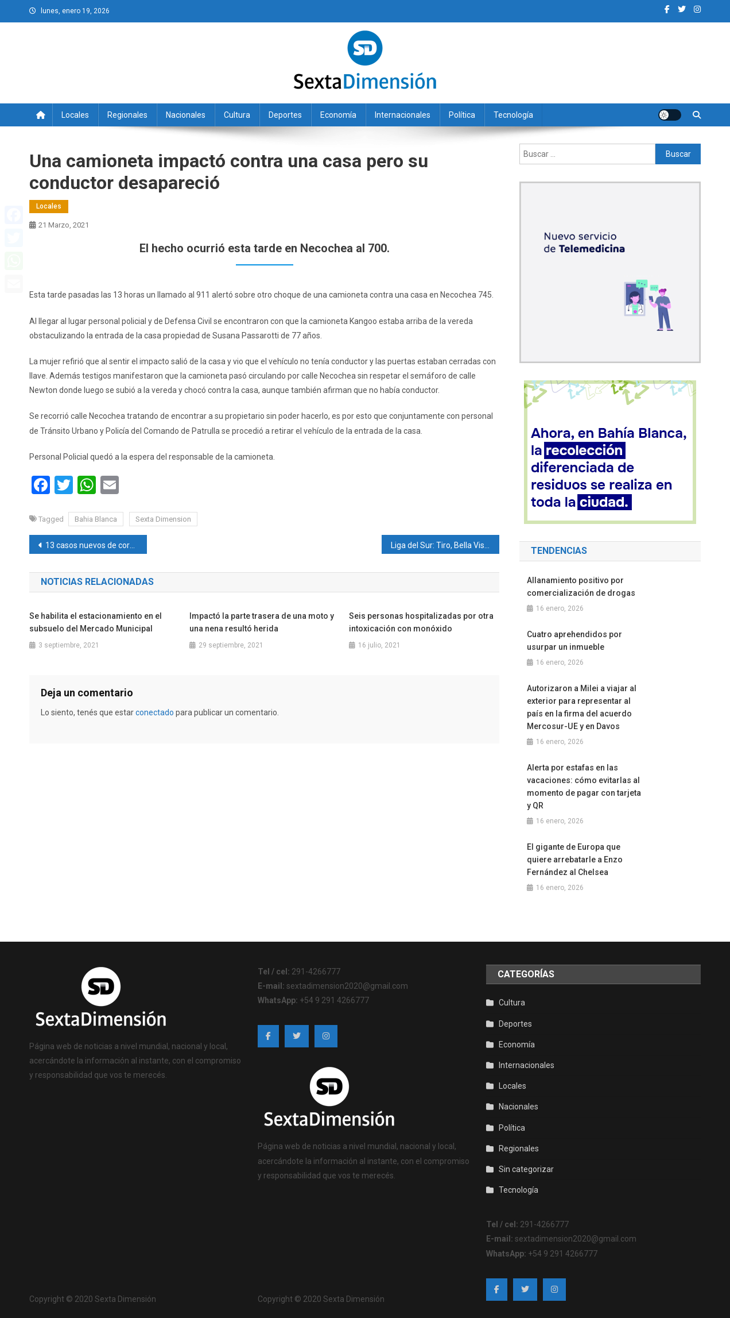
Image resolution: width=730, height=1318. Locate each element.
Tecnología (513, 115)
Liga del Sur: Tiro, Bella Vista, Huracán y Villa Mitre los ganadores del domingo (445, 545)
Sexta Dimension (163, 519)
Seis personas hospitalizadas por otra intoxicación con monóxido (421, 622)
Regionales (127, 115)
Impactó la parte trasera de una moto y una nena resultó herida (261, 622)
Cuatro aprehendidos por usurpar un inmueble (574, 641)
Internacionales (402, 115)
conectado (154, 712)
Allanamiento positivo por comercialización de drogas (581, 587)
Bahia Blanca (96, 519)
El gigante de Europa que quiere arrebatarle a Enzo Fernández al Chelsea (575, 859)
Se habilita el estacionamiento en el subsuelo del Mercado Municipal (95, 622)
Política (462, 115)
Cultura (237, 115)
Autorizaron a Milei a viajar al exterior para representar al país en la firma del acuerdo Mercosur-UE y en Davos (581, 707)
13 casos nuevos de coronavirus (96, 545)
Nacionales (185, 115)
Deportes (285, 115)
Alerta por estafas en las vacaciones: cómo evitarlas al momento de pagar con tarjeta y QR (584, 786)
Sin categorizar (526, 1169)
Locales (75, 115)
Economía (338, 115)
